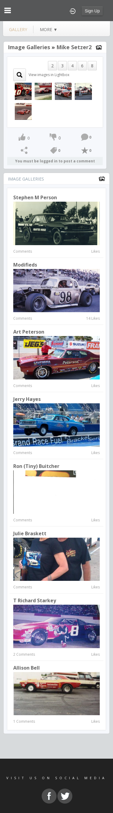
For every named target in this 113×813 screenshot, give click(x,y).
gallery (18, 29)
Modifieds (25, 264)
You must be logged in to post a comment (55, 161)
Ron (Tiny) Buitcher (36, 466)
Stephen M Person (35, 197)
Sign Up (92, 10)
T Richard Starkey (34, 600)
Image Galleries (29, 47)
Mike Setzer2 (74, 47)
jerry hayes (27, 399)
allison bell (26, 667)
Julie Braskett (29, 533)
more (49, 29)
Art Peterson (28, 331)
